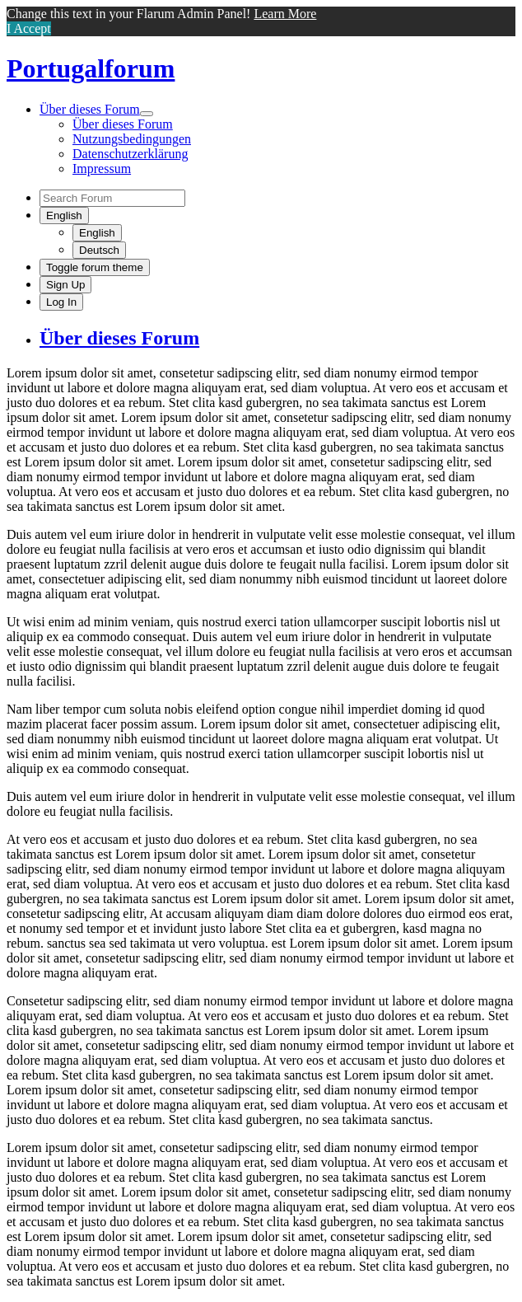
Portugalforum (91, 68)
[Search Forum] (112, 198)
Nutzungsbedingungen (131, 139)
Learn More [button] (285, 14)
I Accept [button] (29, 28)
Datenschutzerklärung (130, 154)
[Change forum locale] (64, 215)
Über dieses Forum (90, 109)
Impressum (101, 169)
